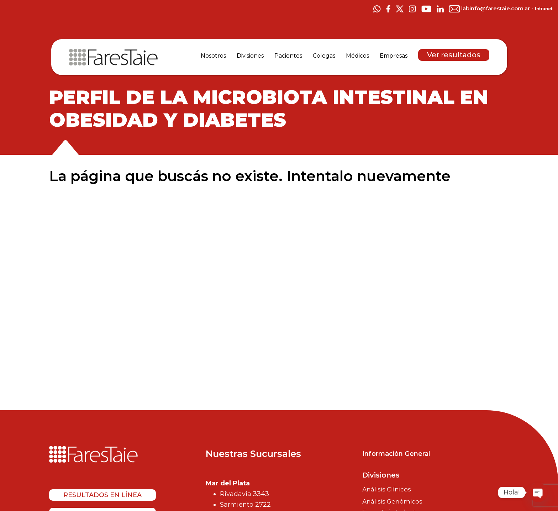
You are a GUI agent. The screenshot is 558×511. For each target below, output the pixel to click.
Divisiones (381, 475)
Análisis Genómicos (392, 501)
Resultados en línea (102, 495)
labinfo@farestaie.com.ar (490, 8)
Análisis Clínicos (386, 489)
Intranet (544, 8)
